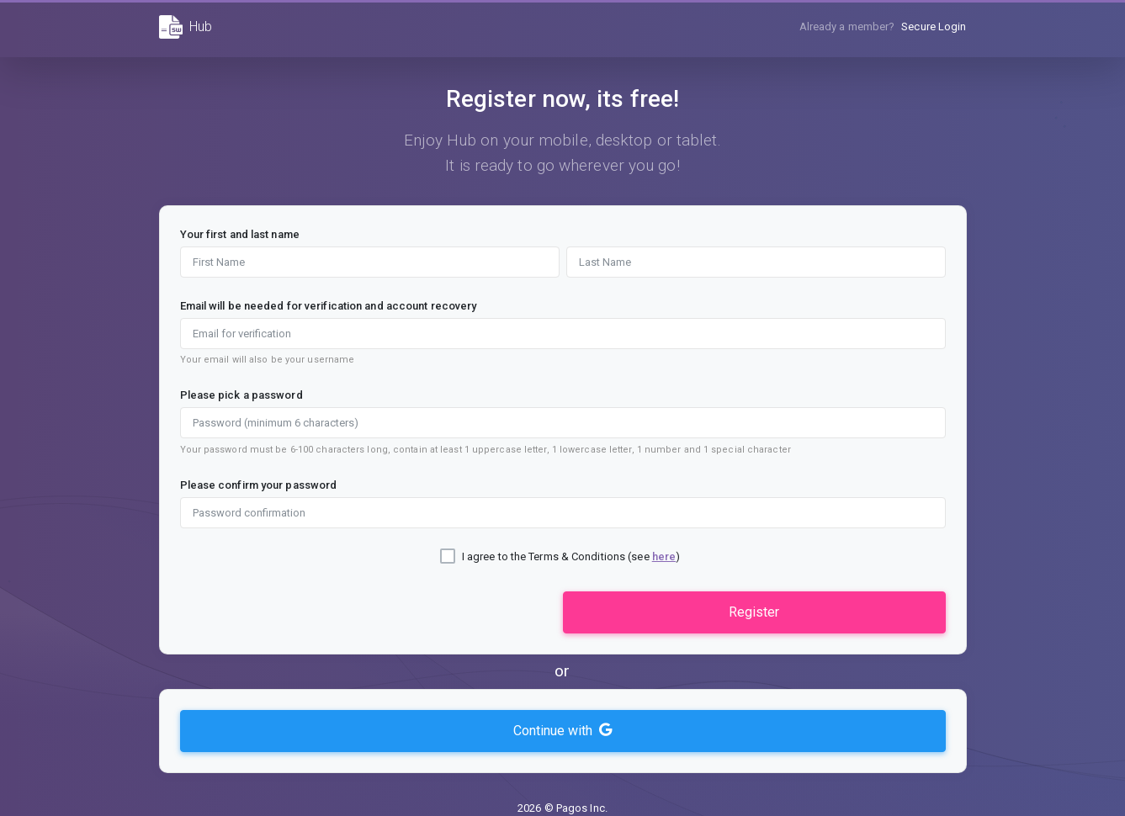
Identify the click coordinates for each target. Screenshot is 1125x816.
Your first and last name (240, 234)
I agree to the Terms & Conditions (543, 556)
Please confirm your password (258, 485)
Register (754, 612)
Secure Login (933, 26)
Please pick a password (241, 395)
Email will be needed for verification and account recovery (328, 305)
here (664, 556)
